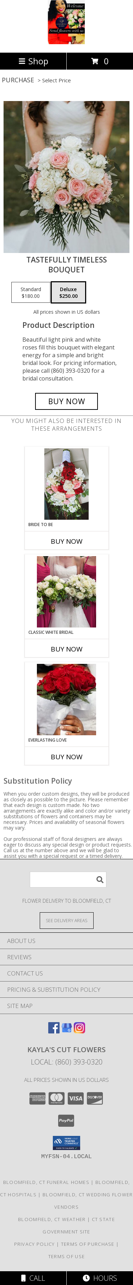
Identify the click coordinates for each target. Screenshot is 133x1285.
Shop (33, 61)
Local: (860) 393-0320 (66, 1062)
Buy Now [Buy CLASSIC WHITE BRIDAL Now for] (67, 649)
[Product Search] (68, 880)
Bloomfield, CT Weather (52, 1219)
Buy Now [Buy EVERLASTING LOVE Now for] (67, 756)
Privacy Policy (34, 1244)
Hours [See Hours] (100, 1278)
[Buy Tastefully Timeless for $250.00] (66, 401)
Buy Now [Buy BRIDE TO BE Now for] (67, 541)
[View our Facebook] (54, 1031)
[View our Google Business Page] (66, 1031)
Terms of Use (66, 1256)
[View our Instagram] (79, 1031)
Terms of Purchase (88, 1244)
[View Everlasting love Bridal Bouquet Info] (66, 699)
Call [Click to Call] (33, 1278)
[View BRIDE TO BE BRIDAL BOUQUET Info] (66, 484)
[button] (66, 1143)
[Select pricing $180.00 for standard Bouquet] (31, 292)
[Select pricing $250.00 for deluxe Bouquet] (68, 292)
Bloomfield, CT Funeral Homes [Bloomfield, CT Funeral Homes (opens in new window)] (46, 1182)
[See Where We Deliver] (67, 920)
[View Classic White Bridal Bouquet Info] (66, 591)
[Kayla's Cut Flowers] (66, 42)
